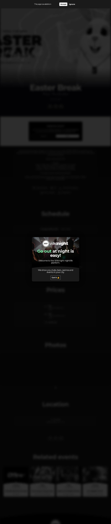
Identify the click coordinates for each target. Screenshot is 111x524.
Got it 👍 (55, 278)
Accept (63, 4)
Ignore (72, 4)
